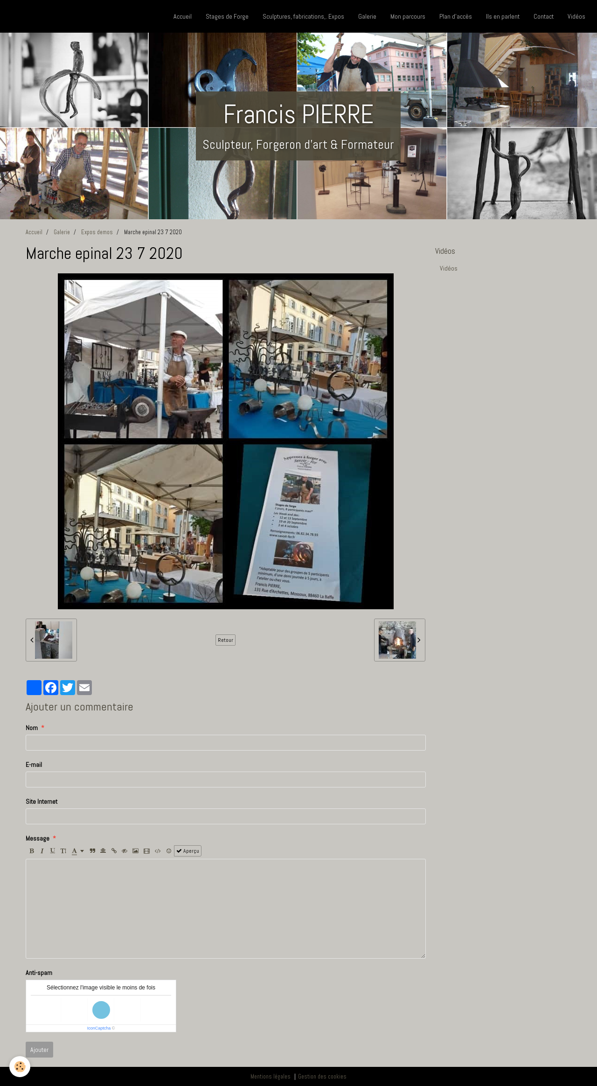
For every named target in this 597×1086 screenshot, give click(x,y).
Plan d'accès (455, 16)
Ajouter (39, 1049)
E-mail (34, 764)
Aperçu (187, 851)
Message (37, 838)
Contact (544, 16)
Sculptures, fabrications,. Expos (303, 16)
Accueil (183, 16)
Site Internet (41, 801)
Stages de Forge (227, 16)
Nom (32, 728)
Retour (225, 640)
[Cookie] (19, 1066)
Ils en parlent (503, 16)
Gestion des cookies (322, 1076)
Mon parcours (407, 16)
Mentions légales (270, 1076)
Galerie (367, 16)
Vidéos (576, 16)
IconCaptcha (99, 1028)
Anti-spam (39, 972)
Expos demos (97, 232)
